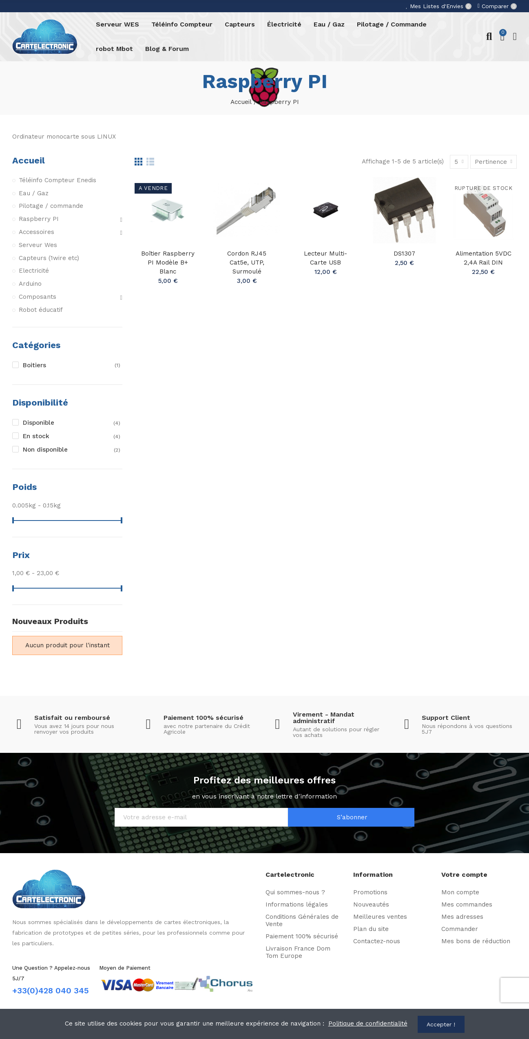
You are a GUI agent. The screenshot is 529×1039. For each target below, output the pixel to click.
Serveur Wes (38, 245)
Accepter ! (441, 1024)
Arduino (30, 284)
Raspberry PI (39, 219)
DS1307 (405, 253)
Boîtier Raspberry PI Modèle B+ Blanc (168, 262)
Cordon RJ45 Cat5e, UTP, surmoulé (246, 262)
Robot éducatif (41, 310)
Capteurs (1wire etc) (49, 258)
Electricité (34, 271)
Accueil (28, 160)
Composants (37, 297)
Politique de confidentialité (367, 1024)
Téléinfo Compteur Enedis (57, 180)
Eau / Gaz (34, 193)
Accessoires (36, 232)
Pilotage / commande (51, 206)
